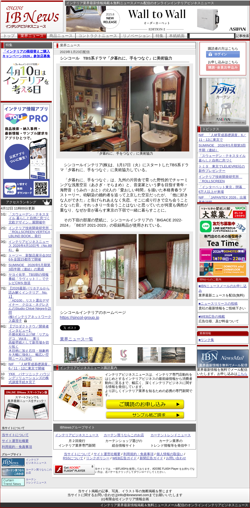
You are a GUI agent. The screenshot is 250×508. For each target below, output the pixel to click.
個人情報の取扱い (169, 454)
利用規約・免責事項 (17, 447)
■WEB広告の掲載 (212, 316)
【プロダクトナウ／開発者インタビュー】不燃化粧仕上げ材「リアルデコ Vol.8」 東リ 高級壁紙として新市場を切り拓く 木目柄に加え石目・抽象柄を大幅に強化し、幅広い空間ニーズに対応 (29, 342)
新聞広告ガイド (151, 458)
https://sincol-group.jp (79, 317)
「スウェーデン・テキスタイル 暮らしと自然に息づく (222, 158)
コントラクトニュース (97, 35)
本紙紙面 (177, 35)
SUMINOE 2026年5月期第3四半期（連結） (222, 147)
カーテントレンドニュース (170, 435)
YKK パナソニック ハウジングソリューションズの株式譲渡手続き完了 (29, 378)
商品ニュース (61, 35)
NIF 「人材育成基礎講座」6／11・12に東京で (222, 137)
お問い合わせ (176, 458)
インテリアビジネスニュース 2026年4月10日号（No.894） (30, 246)
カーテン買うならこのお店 (124, 435)
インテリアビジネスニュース (77, 435)
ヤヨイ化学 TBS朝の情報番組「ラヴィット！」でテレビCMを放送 (29, 279)
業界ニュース (32, 35)
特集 (159, 35)
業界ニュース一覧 (76, 339)
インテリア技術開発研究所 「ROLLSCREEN (220, 179)
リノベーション (136, 35)
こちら (242, 374)
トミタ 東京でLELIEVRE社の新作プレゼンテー (222, 168)
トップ (9, 35)
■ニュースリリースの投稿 (218, 304)
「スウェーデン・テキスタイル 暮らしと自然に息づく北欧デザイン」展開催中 (29, 218)
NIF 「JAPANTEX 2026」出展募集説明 (222, 199)
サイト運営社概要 (15, 441)
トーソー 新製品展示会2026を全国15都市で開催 (30, 257)
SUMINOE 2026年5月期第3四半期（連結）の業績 (29, 267)
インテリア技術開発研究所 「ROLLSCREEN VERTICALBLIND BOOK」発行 (30, 232)
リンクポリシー (98, 458)
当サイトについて (15, 435)
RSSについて (73, 458)
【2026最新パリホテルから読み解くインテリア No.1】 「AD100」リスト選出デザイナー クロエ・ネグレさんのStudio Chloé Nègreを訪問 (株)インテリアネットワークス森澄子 (30, 304)
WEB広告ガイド (124, 458)
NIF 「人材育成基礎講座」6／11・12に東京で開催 (30, 366)
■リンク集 (206, 340)
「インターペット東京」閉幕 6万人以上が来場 (222, 189)
